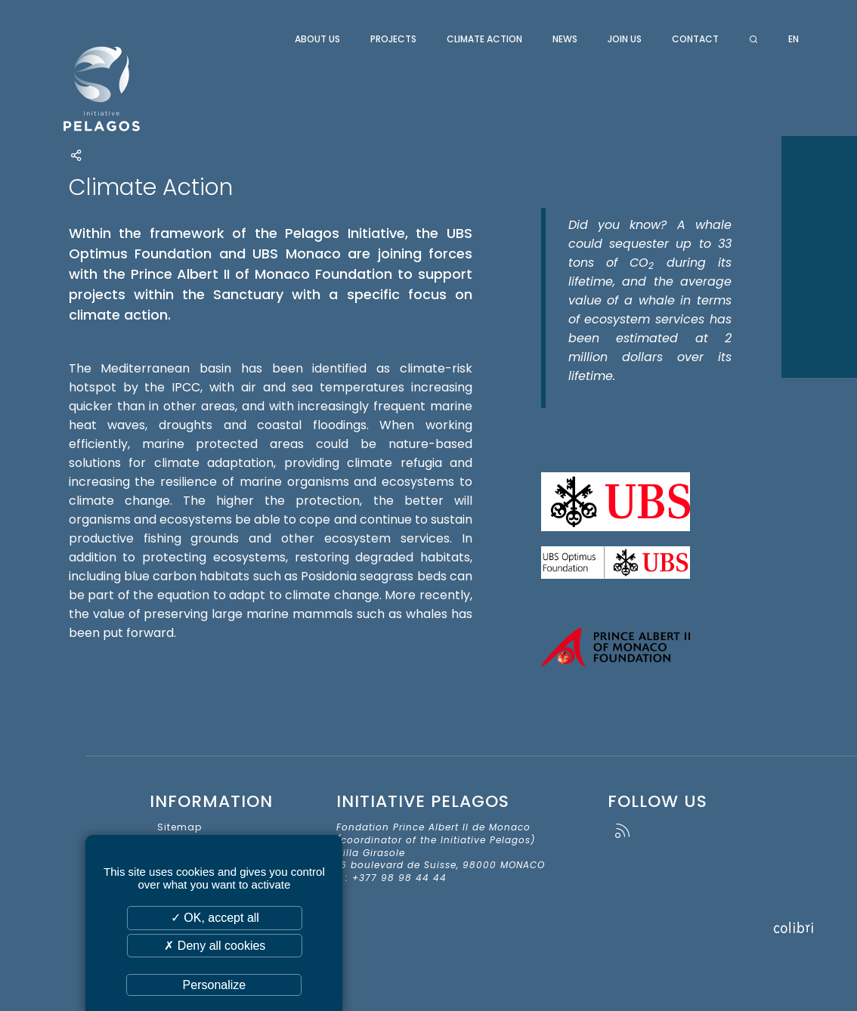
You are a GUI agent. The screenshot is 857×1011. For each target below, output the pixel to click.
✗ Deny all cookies (214, 945)
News (564, 38)
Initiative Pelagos (141, 89)
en (793, 38)
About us (317, 38)
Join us (625, 38)
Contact (695, 38)
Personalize (214, 985)
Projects (393, 38)
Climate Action (484, 38)
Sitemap (179, 827)
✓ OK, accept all (215, 917)
